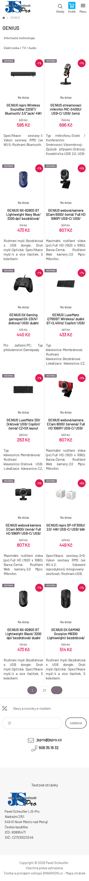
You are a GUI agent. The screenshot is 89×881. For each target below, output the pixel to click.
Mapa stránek (75, 873)
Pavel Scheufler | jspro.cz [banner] (17, 8)
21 (44, 690)
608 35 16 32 (49, 747)
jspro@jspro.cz (49, 739)
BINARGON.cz (53, 873)
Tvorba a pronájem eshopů (23, 873)
